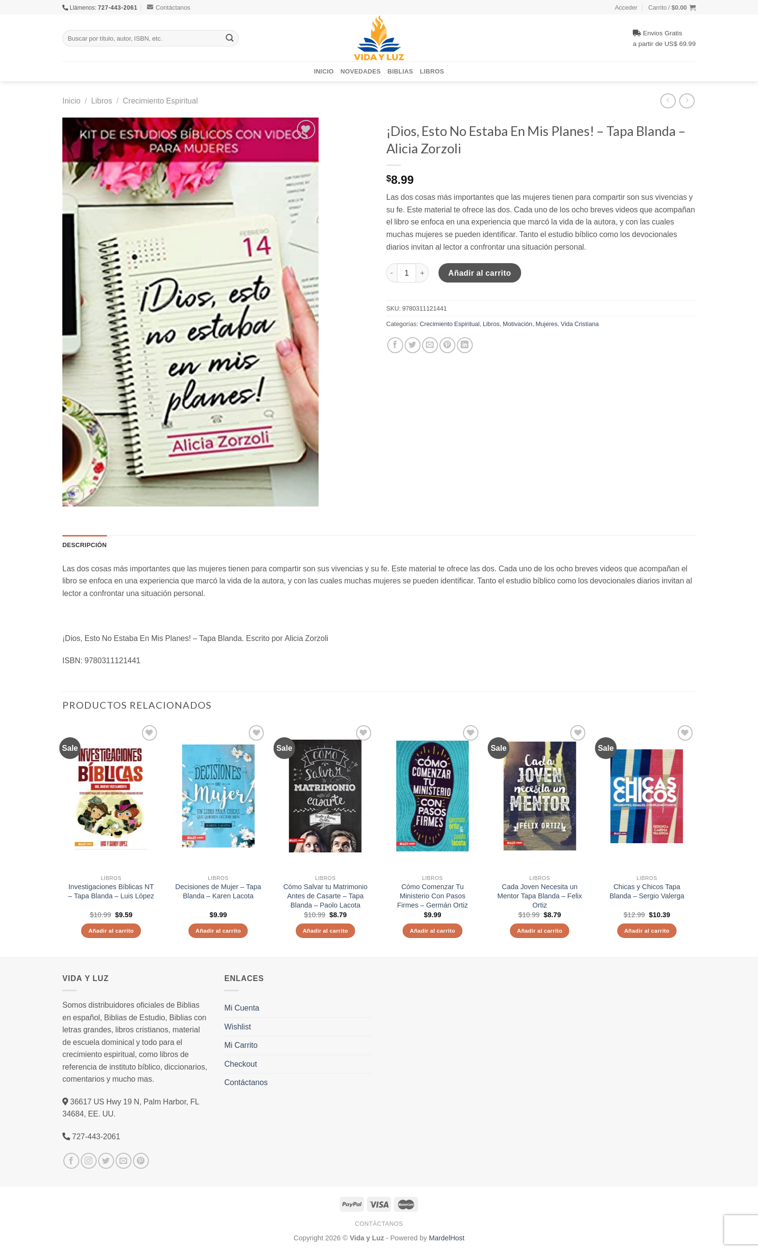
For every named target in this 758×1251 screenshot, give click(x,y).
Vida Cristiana (580, 323)
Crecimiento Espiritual (160, 100)
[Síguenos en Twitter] (106, 1161)
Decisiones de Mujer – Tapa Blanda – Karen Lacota (218, 891)
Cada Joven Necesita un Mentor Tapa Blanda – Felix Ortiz (539, 895)
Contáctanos (168, 7)
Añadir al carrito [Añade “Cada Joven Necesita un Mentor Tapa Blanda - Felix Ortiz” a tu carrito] (539, 930)
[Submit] (229, 38)
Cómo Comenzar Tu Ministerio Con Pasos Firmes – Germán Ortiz (432, 895)
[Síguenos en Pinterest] (141, 1161)
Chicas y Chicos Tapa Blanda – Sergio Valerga (647, 891)
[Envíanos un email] (123, 1161)
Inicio (324, 71)
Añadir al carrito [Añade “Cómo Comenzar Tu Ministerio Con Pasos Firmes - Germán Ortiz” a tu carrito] (432, 930)
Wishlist (237, 1026)
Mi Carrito (241, 1045)
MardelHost (447, 1237)
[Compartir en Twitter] (413, 345)
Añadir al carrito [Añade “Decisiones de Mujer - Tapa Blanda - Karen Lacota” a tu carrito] (218, 930)
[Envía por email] (430, 345)
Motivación (517, 323)
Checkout (240, 1063)
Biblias (400, 71)
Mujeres (547, 323)
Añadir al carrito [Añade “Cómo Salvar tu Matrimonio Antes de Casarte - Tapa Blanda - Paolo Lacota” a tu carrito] (325, 930)
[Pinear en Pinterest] (447, 345)
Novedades (360, 71)
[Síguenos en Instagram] (89, 1161)
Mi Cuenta (241, 1007)
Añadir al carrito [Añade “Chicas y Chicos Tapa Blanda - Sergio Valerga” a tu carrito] (647, 930)
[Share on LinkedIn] (465, 345)
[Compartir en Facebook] (395, 345)
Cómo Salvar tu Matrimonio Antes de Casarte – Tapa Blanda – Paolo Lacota (325, 895)
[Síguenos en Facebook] (71, 1161)
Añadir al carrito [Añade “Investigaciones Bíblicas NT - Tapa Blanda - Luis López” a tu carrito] (111, 930)
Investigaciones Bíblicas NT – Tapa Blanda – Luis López (111, 891)
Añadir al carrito (479, 273)
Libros (432, 71)
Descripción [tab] (84, 544)
